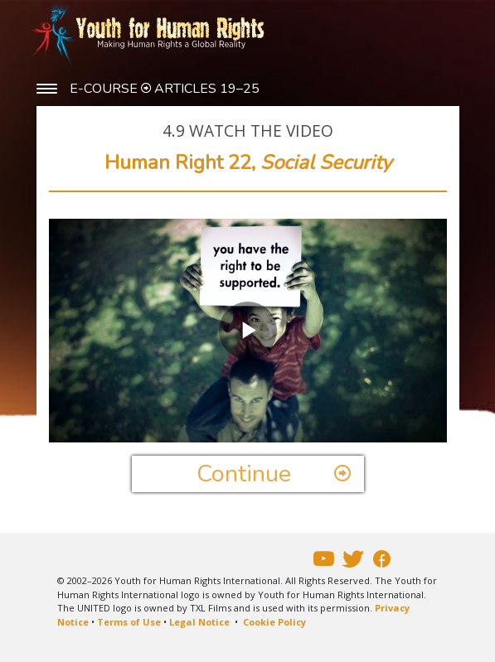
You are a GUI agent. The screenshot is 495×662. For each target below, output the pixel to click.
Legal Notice (199, 622)
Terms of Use (129, 622)
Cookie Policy (274, 622)
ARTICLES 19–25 (207, 89)
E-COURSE (105, 89)
